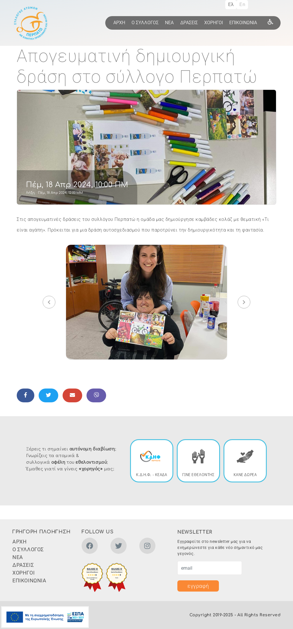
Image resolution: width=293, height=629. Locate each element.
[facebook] (90, 546)
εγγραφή (198, 586)
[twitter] (118, 546)
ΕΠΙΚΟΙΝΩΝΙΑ (243, 22)
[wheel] (270, 21)
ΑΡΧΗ (119, 22)
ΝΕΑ (169, 22)
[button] (146, 301)
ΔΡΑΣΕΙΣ (189, 22)
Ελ (231, 4)
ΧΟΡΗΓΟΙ (213, 22)
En (242, 4)
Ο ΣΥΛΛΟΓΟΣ (145, 22)
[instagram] (147, 546)
